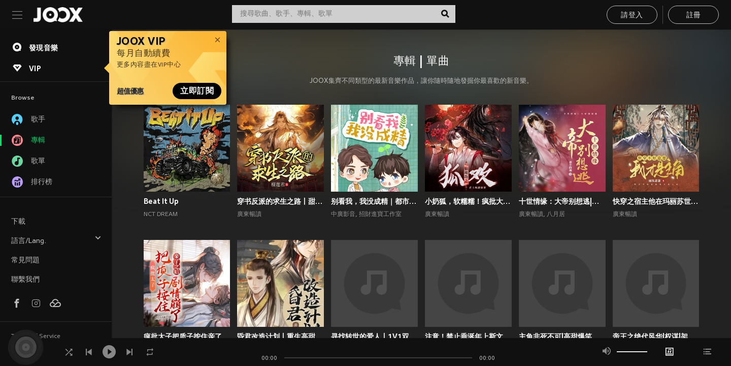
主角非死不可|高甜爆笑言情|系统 (562, 336)
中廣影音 (343, 214)
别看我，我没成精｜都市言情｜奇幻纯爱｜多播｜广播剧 (374, 201)
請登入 (632, 15)
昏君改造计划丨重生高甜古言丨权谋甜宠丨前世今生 (280, 336)
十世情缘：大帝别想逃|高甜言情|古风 (562, 201)
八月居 (556, 214)
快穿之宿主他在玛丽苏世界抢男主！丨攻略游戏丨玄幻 (656, 201)
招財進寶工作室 (380, 214)
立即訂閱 (197, 91)
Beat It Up (161, 201)
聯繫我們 (25, 280)
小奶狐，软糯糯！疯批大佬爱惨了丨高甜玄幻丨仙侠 (468, 201)
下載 (18, 222)
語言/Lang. (56, 239)
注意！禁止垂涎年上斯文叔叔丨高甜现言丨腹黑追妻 (468, 336)
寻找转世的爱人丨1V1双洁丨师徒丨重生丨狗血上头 (374, 336)
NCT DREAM (161, 214)
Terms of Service (35, 336)
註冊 (693, 15)
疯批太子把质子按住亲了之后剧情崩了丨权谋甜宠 (187, 336)
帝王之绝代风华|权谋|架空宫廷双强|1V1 (656, 336)
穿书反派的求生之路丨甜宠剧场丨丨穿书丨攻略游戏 (280, 201)
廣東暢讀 (249, 214)
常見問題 (25, 260)
